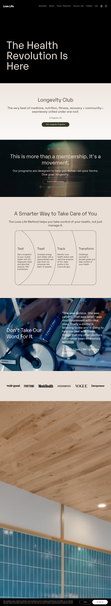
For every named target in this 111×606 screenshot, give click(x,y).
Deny (85, 602)
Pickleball (89, 6)
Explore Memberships (55, 181)
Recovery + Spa (78, 6)
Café (96, 6)
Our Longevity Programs (55, 124)
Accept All (100, 602)
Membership (43, 6)
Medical (51, 6)
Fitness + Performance (64, 6)
